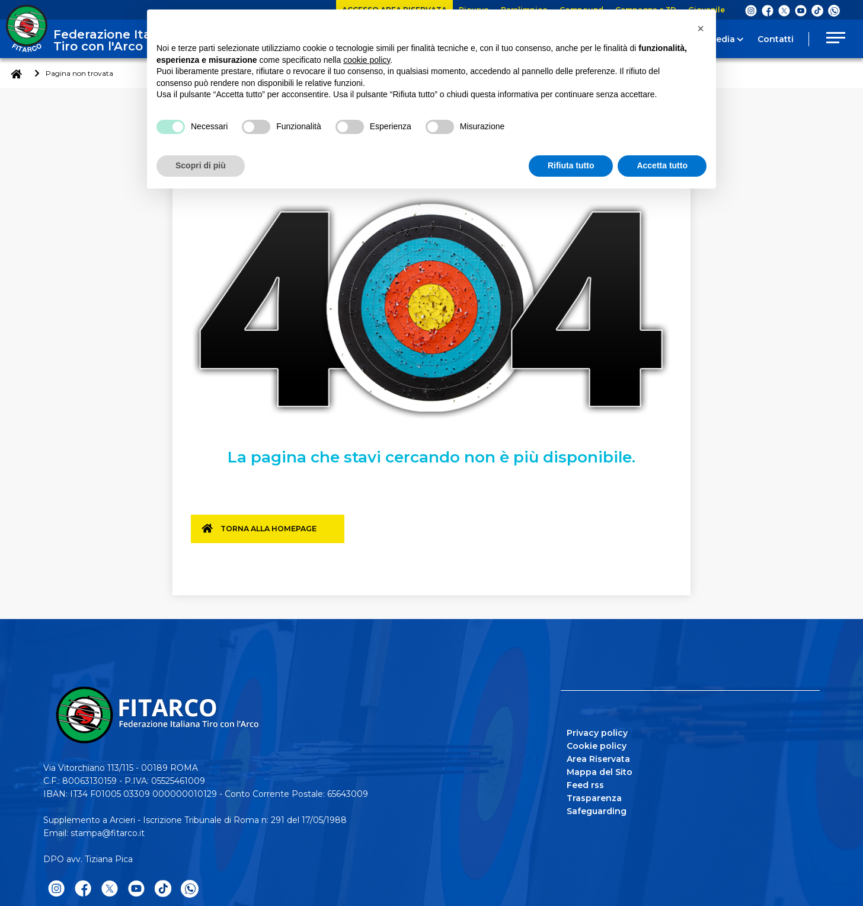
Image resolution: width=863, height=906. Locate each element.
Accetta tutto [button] (662, 165)
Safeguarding (597, 809)
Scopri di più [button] (200, 165)
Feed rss (585, 783)
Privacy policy (597, 731)
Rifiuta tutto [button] (571, 165)
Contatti (775, 39)
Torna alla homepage (274, 533)
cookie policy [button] (366, 60)
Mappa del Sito (599, 770)
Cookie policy (597, 744)
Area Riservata (598, 757)
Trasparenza (594, 796)
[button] (700, 28)
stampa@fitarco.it (108, 831)
